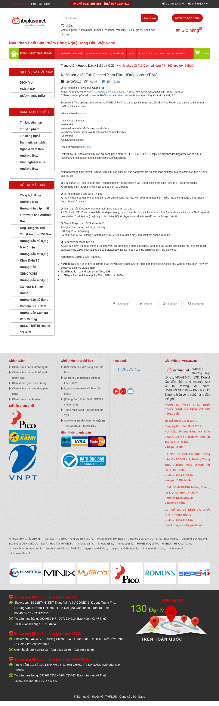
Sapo (141, 696)
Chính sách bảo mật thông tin (30, 367)
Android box (85, 29)
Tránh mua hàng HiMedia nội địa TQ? (83, 412)
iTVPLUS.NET (18, 3)
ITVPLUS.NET (130, 369)
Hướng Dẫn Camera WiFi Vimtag (34, 316)
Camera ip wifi (69, 29)
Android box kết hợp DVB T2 (63, 548)
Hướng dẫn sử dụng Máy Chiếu (34, 244)
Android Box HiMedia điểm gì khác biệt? (82, 380)
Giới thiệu (78, 53)
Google (170, 303)
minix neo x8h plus (152, 548)
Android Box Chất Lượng (24, 538)
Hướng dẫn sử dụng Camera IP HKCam (34, 303)
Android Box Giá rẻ (81, 538)
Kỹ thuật (142, 53)
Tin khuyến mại (31, 122)
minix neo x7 (175, 548)
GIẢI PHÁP (27, 89)
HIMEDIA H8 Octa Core (176, 543)
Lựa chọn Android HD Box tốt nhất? (82, 391)
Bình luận (111, 81)
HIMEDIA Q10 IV (147, 543)
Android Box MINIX (140, 538)
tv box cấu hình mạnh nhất (25, 548)
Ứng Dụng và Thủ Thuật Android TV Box (35, 231)
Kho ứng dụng (157, 53)
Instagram (196, 303)
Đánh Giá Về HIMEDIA (23, 543)
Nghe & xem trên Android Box (32, 152)
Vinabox (109, 29)
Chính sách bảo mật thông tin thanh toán (30, 375)
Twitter (145, 303)
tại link (87, 146)
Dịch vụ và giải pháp (96, 53)
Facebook (121, 303)
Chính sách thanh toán (26, 399)
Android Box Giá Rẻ (194, 538)
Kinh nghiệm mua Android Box (32, 165)
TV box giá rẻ (134, 29)
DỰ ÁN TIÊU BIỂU (117, 53)
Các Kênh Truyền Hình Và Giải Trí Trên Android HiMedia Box (84, 423)
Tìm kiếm (150, 18)
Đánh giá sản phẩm (33, 142)
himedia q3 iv (105, 543)
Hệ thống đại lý (198, 3)
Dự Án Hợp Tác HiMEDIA (57, 543)
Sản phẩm (44, 3)
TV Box (61, 538)
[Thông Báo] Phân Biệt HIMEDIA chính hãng (84, 402)
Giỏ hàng (187, 30)
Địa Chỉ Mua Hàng (176, 53)
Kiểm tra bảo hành (187, 18)
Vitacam (120, 29)
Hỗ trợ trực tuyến (172, 3)
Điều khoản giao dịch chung (29, 383)
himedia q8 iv (125, 543)
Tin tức (32, 3)
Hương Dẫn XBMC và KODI (96, 65)
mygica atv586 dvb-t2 (124, 548)
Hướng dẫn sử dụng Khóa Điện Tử (34, 257)
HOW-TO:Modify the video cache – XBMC (110, 91)
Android (48, 538)
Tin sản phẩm (29, 129)
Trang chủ (68, 65)
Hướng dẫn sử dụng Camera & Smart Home (34, 286)
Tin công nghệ (30, 136)
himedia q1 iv (85, 543)
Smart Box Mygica (167, 538)
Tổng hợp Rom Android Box (30, 198)
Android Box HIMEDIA (111, 538)
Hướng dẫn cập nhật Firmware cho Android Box (36, 215)
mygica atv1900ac (95, 548)
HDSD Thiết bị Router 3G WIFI (35, 329)
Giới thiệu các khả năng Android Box (84, 370)
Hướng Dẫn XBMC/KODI (28, 270)
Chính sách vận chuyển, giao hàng (30, 391)
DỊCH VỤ (26, 82)
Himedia (99, 29)
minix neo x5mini (19, 553)
